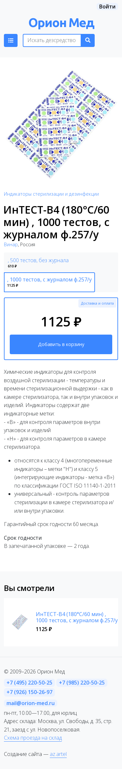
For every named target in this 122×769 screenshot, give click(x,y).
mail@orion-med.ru (31, 703)
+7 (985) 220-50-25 (82, 682)
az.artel (58, 754)
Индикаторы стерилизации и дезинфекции (51, 194)
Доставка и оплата (97, 303)
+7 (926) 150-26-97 (29, 692)
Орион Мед (61, 22)
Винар (11, 244)
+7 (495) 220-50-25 (29, 682)
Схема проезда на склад (33, 737)
